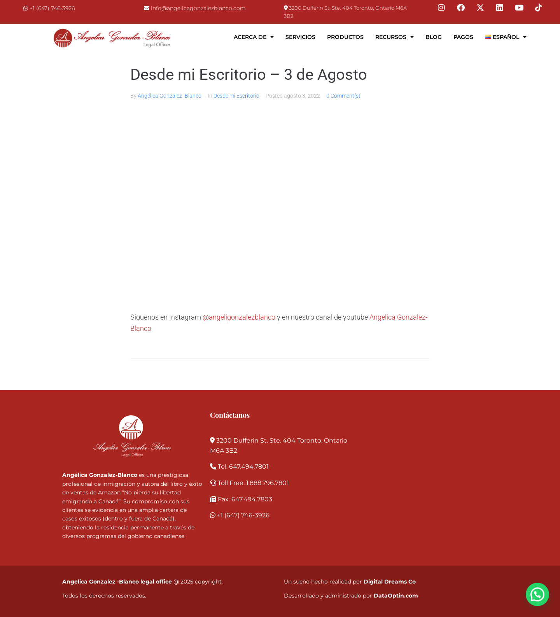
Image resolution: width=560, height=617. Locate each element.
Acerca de (254, 37)
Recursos (394, 37)
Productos (345, 36)
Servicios (300, 36)
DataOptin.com (396, 595)
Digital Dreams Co (390, 581)
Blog (433, 36)
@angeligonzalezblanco (239, 317)
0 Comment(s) (343, 96)
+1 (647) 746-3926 (52, 8)
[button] (537, 594)
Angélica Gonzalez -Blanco (169, 96)
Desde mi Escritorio (236, 96)
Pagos (463, 36)
